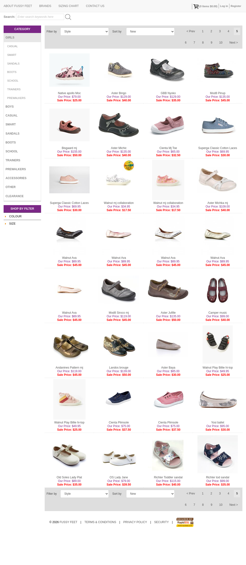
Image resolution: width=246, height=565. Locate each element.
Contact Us (95, 37)
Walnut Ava (69, 289)
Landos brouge (118, 399)
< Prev (191, 62)
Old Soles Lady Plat (69, 508)
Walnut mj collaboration (119, 234)
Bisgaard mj (69, 179)
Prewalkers (16, 129)
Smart (11, 86)
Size (12, 255)
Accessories (16, 209)
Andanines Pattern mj (69, 399)
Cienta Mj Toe (168, 179)
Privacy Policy (135, 553)
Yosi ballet (217, 453)
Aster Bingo (118, 124)
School (12, 111)
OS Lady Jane (119, 508)
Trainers (14, 120)
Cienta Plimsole (119, 453)
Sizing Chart (68, 37)
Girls (10, 69)
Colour (15, 247)
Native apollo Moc (69, 124)
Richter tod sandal (217, 508)
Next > (233, 74)
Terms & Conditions (100, 553)
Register (236, 6)
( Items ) (205, 6)
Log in (224, 6)
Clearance (15, 227)
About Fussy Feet (18, 37)
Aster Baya (168, 399)
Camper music (217, 344)
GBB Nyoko (168, 124)
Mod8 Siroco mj (119, 344)
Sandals (13, 94)
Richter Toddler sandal (168, 508)
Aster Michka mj (217, 234)
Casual (12, 77)
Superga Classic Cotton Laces (217, 179)
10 (220, 74)
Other (11, 218)
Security (161, 553)
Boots (12, 103)
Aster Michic (119, 179)
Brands (45, 37)
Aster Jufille (168, 344)
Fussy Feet (68, 553)
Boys (10, 138)
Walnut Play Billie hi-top (218, 399)
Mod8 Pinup (217, 124)
